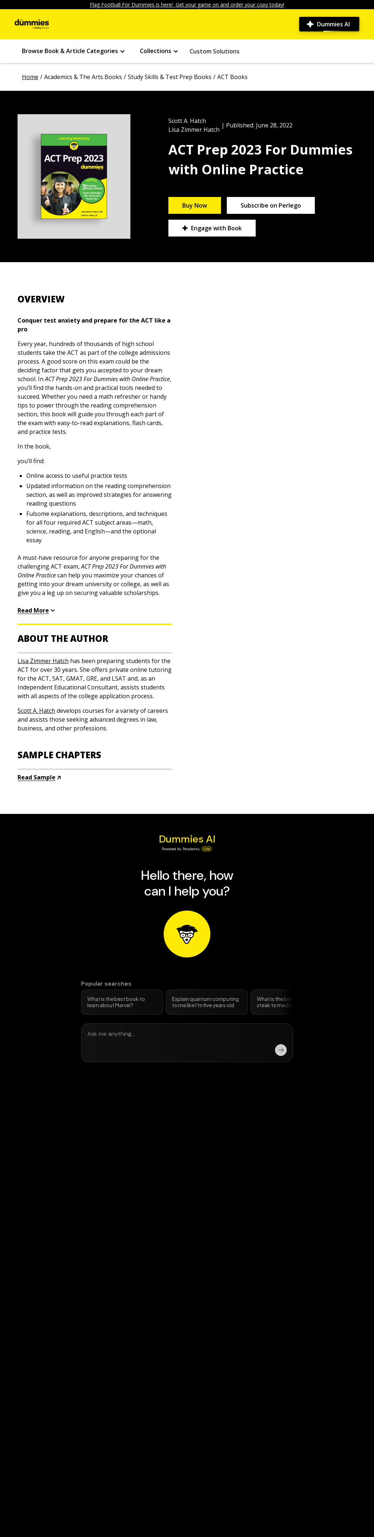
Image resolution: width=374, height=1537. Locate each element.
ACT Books (232, 77)
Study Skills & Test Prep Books (169, 77)
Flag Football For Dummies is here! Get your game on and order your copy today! (187, 4)
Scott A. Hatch (187, 121)
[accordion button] (95, 299)
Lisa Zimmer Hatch (194, 130)
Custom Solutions (215, 51)
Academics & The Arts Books (83, 77)
